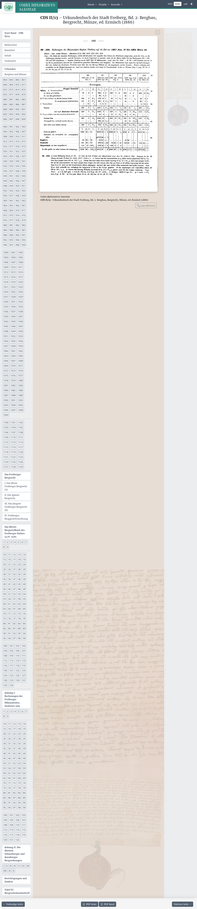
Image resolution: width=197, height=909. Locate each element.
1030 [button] (5, 301)
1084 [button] (5, 390)
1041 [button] (20, 316)
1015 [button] (5, 277)
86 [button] (9, 628)
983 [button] (23, 225)
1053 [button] (20, 336)
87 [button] (14, 628)
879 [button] (23, 94)
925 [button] (11, 156)
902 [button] (17, 126)
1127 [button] (5, 466)
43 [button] (19, 584)
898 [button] (17, 119)
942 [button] (17, 175)
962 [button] (17, 200)
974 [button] (17, 215)
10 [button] (4, 554)
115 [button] (23, 660)
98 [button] (19, 638)
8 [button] (4, 547)
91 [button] (9, 633)
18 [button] (19, 559)
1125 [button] (13, 461)
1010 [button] (13, 267)
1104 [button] (13, 427)
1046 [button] (13, 326)
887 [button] (23, 104)
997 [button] (11, 244)
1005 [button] (20, 257)
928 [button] (5, 161)
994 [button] (17, 240)
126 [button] (17, 675)
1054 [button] (5, 341)
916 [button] (5, 146)
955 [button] (23, 190)
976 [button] (5, 220)
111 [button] (23, 655)
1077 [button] (20, 375)
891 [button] (23, 109)
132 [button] (5, 685)
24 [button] (24, 564)
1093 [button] (5, 405)
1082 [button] (13, 385)
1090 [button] (5, 400)
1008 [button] (20, 262)
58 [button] (19, 598)
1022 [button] (13, 286)
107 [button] (23, 650)
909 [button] (11, 136)
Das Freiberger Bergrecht (13, 476)
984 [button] (5, 230)
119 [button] (23, 665)
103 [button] (23, 645)
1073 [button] (13, 370)
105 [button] (11, 650)
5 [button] (18, 542)
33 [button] (19, 574)
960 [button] (5, 200)
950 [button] (17, 185)
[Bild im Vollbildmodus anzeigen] (157, 32)
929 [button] (11, 161)
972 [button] (5, 215)
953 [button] (11, 190)
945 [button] (11, 180)
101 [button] (11, 645)
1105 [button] (20, 427)
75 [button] (4, 618)
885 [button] (11, 104)
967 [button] (23, 205)
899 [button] (23, 119)
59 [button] (24, 598)
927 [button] (23, 156)
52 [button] (14, 594)
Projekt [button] (103, 4)
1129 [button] (20, 466)
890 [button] (17, 109)
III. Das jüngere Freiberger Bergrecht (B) (16, 506)
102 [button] (17, 645)
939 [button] (23, 171)
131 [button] (23, 680)
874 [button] (17, 89)
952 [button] (5, 190)
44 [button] (24, 584)
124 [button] (5, 675)
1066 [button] (5, 360)
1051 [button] (5, 336)
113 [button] (11, 660)
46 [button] (9, 589)
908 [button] (5, 136)
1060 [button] (5, 350)
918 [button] (17, 146)
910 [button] (17, 136)
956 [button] (5, 195)
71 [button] (9, 613)
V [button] (19, 865)
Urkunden (10, 69)
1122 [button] (13, 457)
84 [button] (24, 623)
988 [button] (5, 235)
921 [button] (11, 151)
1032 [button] (20, 301)
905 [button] (11, 131)
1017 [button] (20, 277)
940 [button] (5, 175)
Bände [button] (91, 4)
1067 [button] (13, 360)
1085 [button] (13, 390)
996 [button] (5, 244)
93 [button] (19, 633)
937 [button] (11, 171)
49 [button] (24, 589)
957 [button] (11, 195)
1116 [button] (13, 447)
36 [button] (9, 579)
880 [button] (5, 99)
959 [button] (23, 195)
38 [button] (19, 579)
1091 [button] (13, 400)
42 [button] (14, 584)
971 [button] (23, 210)
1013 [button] (13, 272)
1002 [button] (20, 252)
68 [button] (19, 608)
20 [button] (4, 564)
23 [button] (19, 564)
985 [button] (11, 230)
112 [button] (5, 660)
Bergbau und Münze (15, 74)
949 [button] (11, 185)
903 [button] (23, 126)
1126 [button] (20, 461)
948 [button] (5, 185)
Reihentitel (11, 45)
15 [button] (4, 559)
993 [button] (11, 240)
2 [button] (7, 542)
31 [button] (9, 574)
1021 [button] (5, 286)
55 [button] (4, 598)
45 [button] (4, 589)
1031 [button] (13, 301)
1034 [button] (13, 306)
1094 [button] (13, 405)
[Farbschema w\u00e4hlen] (192, 4)
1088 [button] (13, 395)
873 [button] (11, 89)
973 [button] (11, 215)
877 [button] (11, 94)
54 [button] (24, 594)
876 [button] (5, 94)
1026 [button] (20, 291)
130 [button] (17, 680)
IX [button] (10, 870)
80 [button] (4, 623)
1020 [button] (20, 282)
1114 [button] (20, 442)
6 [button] (22, 542)
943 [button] (23, 175)
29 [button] (24, 569)
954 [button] (17, 190)
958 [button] (17, 195)
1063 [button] (5, 355)
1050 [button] (20, 331)
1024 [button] (5, 291)
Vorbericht (10, 61)
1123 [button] (20, 457)
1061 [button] (13, 350)
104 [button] (5, 650)
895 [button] (23, 114)
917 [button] (11, 146)
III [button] (10, 865)
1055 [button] (13, 341)
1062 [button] (20, 350)
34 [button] (24, 574)
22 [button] (14, 564)
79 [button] (24, 618)
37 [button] (14, 579)
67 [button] (14, 608)
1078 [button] (5, 380)
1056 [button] (20, 341)
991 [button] (23, 235)
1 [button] (4, 542)
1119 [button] (13, 452)
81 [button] (9, 623)
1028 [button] (13, 296)
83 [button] (19, 623)
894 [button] (17, 114)
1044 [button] (20, 321)
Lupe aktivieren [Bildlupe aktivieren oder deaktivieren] (146, 205)
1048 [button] (5, 331)
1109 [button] (5, 437)
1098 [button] (20, 410)
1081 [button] (5, 385)
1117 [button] (20, 447)
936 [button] (5, 171)
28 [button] (19, 569)
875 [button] (23, 89)
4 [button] (15, 542)
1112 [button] (5, 442)
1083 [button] (20, 385)
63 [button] (19, 603)
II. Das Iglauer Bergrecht (12, 497)
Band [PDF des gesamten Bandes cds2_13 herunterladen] (107, 904)
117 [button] (11, 665)
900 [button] (5, 126)
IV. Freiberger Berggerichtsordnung (16, 517)
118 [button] (17, 665)
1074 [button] (20, 370)
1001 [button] (13, 252)
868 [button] (5, 84)
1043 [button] (13, 321)
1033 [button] (5, 306)
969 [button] (11, 210)
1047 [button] (20, 326)
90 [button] (4, 633)
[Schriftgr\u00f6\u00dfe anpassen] (185, 4)
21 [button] (9, 564)
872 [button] (5, 89)
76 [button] (9, 618)
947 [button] (23, 180)
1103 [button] (5, 427)
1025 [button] (13, 291)
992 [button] (5, 240)
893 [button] (11, 114)
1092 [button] (20, 400)
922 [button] (17, 151)
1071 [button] (20, 365)
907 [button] (23, 131)
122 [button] (17, 670)
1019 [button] (13, 282)
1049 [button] (13, 331)
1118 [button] (5, 452)
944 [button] (5, 180)
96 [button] (9, 638)
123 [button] (23, 670)
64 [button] (24, 603)
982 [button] (17, 225)
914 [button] (17, 141)
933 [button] (11, 166)
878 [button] (17, 94)
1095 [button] (20, 405)
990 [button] (17, 235)
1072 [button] (5, 370)
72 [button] (14, 613)
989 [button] (11, 235)
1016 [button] (13, 277)
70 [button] (4, 613)
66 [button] (9, 608)
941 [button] (11, 175)
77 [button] (14, 618)
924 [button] (5, 156)
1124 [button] (5, 461)
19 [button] (24, 559)
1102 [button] (20, 422)
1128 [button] (13, 466)
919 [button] (23, 146)
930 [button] (17, 161)
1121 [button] (5, 457)
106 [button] (17, 650)
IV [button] (15, 865)
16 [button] (9, 559)
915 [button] (23, 141)
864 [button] (5, 79)
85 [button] (4, 628)
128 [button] (5, 680)
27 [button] (14, 569)
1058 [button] (13, 346)
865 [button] (11, 79)
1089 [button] (20, 395)
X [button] (13, 870)
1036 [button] (5, 311)
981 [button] (11, 225)
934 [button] (17, 166)
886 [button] (17, 104)
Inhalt (8, 55)
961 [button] (11, 200)
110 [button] (17, 655)
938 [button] (17, 171)
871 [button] (23, 84)
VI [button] (23, 865)
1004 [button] (13, 257)
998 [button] (17, 244)
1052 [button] (13, 336)
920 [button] (5, 151)
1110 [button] (13, 437)
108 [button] (5, 655)
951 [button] (23, 185)
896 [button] (5, 119)
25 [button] (4, 569)
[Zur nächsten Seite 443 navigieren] (182, 904)
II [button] (6, 865)
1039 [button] (5, 316)
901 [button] (11, 126)
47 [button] (14, 589)
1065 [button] (20, 355)
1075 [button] (5, 375)
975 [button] (23, 215)
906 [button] (17, 131)
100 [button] (5, 645)
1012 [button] (5, 272)
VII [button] (28, 865)
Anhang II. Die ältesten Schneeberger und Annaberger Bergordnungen (15, 854)
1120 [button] (20, 452)
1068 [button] (20, 360)
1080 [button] (20, 380)
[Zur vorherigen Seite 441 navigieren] (13, 904)
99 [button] (24, 638)
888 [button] (5, 109)
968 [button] (5, 210)
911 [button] (23, 136)
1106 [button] (5, 432)
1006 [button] (5, 262)
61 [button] (9, 603)
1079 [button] (13, 380)
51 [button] (9, 594)
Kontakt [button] (116, 4)
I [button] (3, 865)
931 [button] (23, 161)
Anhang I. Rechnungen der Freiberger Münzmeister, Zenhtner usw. (14, 699)
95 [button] (4, 638)
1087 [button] (5, 395)
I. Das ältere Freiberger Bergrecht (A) (16, 486)
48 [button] (19, 589)
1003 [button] (5, 257)
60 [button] (4, 603)
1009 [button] (5, 267)
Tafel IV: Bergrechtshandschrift (17, 891)
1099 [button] (5, 415)
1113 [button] (13, 442)
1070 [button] (13, 365)
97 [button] (14, 638)
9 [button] (7, 547)
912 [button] (5, 141)
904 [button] (5, 131)
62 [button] (14, 603)
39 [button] (24, 579)
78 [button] (19, 618)
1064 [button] (13, 355)
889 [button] (11, 109)
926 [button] (17, 156)
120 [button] (5, 670)
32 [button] (14, 574)
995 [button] (23, 240)
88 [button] (19, 628)
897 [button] (11, 119)
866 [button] (17, 79)
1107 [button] (13, 432)
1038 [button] (20, 311)
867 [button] (23, 79)
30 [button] (4, 574)
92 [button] (14, 633)
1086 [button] (20, 390)
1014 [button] (20, 272)
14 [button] (24, 554)
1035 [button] (20, 306)
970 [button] (17, 210)
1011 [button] (20, 267)
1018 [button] (5, 282)
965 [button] (11, 205)
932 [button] (5, 166)
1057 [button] (5, 346)
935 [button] (23, 166)
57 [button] (14, 598)
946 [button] (17, 180)
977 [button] (11, 220)
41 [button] (9, 584)
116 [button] (5, 665)
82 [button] (14, 623)
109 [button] (11, 655)
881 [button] (11, 99)
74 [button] (24, 613)
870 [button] (17, 84)
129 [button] (11, 680)
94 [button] (24, 633)
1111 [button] (20, 437)
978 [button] (17, 220)
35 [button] (4, 579)
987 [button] (23, 230)
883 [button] (23, 99)
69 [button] (24, 608)
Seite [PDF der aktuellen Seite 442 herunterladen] (89, 904)
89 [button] (24, 628)
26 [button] (9, 569)
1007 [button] (13, 262)
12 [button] (14, 554)
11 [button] (9, 554)
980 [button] (5, 225)
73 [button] (19, 613)
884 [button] (5, 104)
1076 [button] (13, 375)
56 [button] (9, 598)
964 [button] (5, 205)
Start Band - (14, 35)
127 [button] (23, 675)
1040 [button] (13, 316)
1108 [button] (20, 432)
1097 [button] (13, 410)
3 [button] (11, 542)
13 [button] (19, 554)
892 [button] (5, 114)
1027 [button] (5, 296)
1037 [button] (13, 311)
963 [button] (23, 200)
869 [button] (11, 84)
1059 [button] (20, 346)
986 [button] (17, 230)
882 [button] (17, 99)
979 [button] (23, 220)
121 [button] (11, 670)
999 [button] (23, 244)
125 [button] (11, 675)
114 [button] (17, 660)
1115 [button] (5, 447)
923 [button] (23, 151)
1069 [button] (5, 365)
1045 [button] (5, 326)
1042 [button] (5, 321)
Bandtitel (10, 50)
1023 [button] (20, 286)
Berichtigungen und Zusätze (16, 880)
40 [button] (4, 584)
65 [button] (4, 608)
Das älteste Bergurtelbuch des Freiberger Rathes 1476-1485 (15, 531)
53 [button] (19, 594)
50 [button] (4, 594)
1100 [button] (5, 422)
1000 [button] (5, 252)
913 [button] (11, 141)
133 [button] (11, 685)
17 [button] (14, 559)
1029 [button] (20, 296)
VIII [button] (4, 870)
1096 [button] (5, 410)
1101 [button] (13, 422)
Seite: (170, 4)
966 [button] (17, 205)
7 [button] (26, 542)
